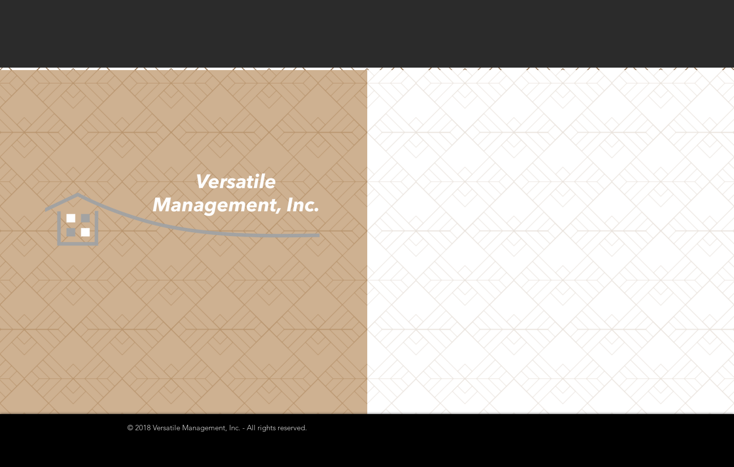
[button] (184, 242)
